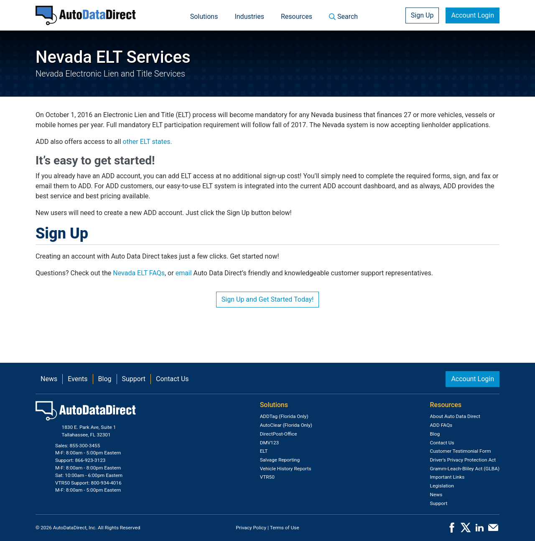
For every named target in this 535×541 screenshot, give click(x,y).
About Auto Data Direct (455, 416)
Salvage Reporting (280, 460)
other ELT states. (147, 142)
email (184, 273)
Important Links (447, 477)
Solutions (204, 17)
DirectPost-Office (278, 434)
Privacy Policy (251, 528)
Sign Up (422, 15)
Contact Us (172, 379)
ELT (264, 451)
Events (77, 379)
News (49, 379)
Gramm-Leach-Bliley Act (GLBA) (464, 469)
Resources (296, 17)
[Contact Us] (493, 530)
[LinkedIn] (479, 530)
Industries (249, 17)
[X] (465, 530)
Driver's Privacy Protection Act (463, 460)
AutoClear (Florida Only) (286, 425)
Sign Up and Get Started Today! (267, 299)
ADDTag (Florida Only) (284, 416)
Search (343, 17)
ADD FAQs (441, 425)
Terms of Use (284, 528)
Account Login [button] (472, 15)
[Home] (86, 15)
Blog (105, 379)
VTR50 (267, 477)
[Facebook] (452, 530)
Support (133, 379)
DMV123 (269, 443)
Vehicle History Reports (285, 469)
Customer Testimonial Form (460, 451)
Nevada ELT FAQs (139, 273)
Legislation (442, 486)
